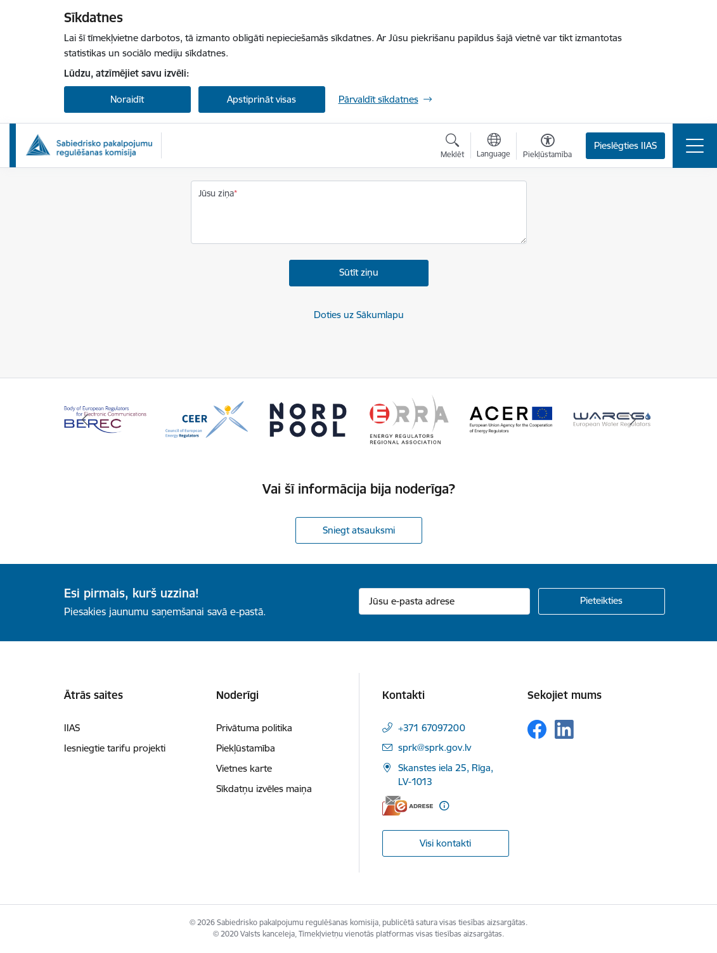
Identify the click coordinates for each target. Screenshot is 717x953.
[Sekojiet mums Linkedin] (564, 729)
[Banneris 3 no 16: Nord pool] (308, 419)
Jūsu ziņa (216, 193)
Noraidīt (127, 99)
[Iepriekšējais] (85, 419)
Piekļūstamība (245, 748)
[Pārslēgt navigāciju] (695, 146)
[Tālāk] (632, 419)
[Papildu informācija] (444, 805)
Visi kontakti (445, 843)
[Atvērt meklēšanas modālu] (452, 147)
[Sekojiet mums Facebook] (536, 729)
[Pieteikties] (601, 601)
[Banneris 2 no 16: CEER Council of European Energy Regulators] (206, 419)
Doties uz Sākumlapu (359, 315)
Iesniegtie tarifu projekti (114, 748)
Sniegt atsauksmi (359, 530)
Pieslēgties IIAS (625, 145)
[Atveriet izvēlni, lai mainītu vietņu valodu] (493, 147)
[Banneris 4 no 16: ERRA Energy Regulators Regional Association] (409, 419)
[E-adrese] (407, 805)
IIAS (72, 728)
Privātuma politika (254, 728)
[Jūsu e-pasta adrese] (444, 601)
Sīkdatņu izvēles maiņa (264, 789)
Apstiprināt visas (261, 99)
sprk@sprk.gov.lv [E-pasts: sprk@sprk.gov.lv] (434, 747)
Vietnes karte (244, 768)
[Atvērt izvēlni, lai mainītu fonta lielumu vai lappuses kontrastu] (547, 147)
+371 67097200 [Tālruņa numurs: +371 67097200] (431, 728)
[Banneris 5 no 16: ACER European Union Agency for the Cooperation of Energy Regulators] (511, 419)
